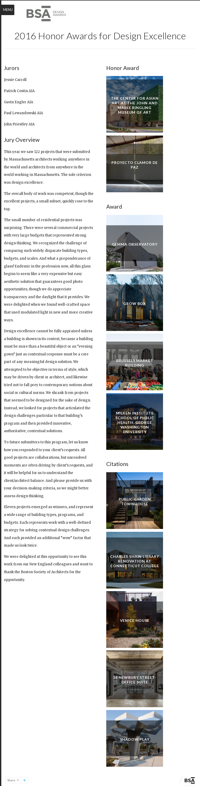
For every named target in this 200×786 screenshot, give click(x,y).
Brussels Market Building (134, 362)
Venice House (134, 620)
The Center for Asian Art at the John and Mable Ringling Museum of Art (135, 105)
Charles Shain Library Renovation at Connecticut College (134, 561)
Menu (8, 10)
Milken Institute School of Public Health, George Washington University (134, 422)
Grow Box (134, 303)
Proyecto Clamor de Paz (134, 164)
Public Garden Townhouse (135, 501)
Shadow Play (134, 739)
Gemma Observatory (135, 244)
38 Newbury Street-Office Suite (134, 679)
